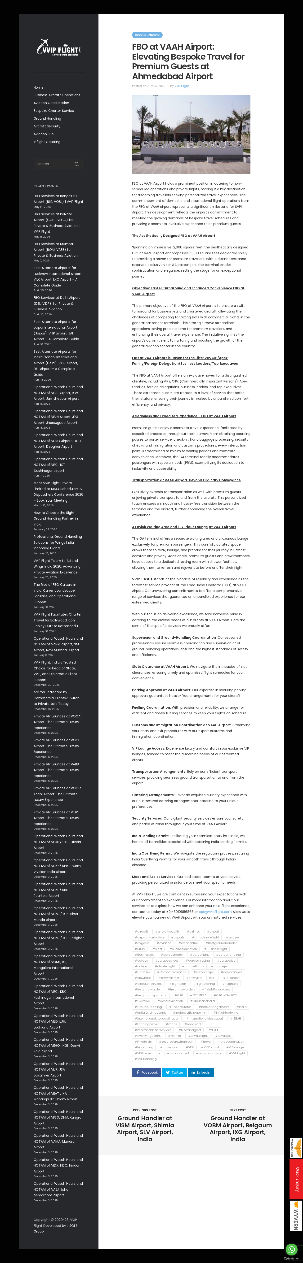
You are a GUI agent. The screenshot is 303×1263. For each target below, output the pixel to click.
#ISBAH (235, 1018)
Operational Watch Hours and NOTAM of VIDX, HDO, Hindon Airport (58, 1165)
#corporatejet (203, 972)
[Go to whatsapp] (292, 1249)
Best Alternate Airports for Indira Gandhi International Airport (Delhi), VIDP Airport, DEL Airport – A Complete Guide (56, 363)
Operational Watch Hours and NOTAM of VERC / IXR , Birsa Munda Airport (58, 914)
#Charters (142, 972)
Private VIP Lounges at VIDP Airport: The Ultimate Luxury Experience (56, 818)
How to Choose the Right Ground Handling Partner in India (56, 518)
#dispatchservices (148, 984)
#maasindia (194, 1024)
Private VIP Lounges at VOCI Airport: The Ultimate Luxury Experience (56, 746)
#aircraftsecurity (167, 932)
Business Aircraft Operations (57, 95)
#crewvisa (194, 978)
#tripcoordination (231, 1042)
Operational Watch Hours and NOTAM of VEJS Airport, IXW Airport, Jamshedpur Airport (58, 393)
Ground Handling (47, 118)
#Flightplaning (204, 984)
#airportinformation (149, 937)
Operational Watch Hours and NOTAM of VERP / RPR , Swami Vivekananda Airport (58, 866)
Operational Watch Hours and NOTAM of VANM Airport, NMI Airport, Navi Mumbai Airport (58, 644)
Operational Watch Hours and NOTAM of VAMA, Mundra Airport (58, 1141)
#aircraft (141, 932)
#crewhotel (143, 978)
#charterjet (219, 966)
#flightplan (177, 984)
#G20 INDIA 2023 (225, 995)
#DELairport (231, 978)
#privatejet (223, 1036)
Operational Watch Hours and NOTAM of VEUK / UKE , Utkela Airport (58, 842)
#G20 (178, 995)
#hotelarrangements (214, 1007)
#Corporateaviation (171, 972)
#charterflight (165, 966)
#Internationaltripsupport (204, 1018)
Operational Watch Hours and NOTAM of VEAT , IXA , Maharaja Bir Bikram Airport (58, 1093)
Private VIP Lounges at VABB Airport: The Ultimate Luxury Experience (56, 770)
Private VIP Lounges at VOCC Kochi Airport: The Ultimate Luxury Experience (57, 794)
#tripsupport (169, 1048)
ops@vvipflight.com (215, 911)
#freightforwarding (216, 990)
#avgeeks (142, 943)
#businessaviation (183, 949)
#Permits (174, 1036)
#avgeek (232, 937)
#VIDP (190, 1048)
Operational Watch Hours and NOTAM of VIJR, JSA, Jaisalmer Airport (58, 1069)
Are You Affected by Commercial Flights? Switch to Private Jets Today (57, 698)
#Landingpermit (147, 1024)
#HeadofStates (180, 1007)
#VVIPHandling (146, 1059)
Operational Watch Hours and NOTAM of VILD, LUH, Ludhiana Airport (58, 1021)
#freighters (230, 984)
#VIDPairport (210, 1048)
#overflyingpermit (148, 1036)
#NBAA (213, 1030)
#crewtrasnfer (168, 978)
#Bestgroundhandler (220, 943)
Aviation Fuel (44, 134)
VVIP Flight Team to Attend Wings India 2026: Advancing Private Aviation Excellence (57, 566)
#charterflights (193, 966)
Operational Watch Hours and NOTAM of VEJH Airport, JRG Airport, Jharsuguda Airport (58, 417)
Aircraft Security (47, 126)
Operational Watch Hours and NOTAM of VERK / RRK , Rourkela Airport (58, 890)
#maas (171, 1024)
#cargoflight (199, 955)
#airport (213, 932)
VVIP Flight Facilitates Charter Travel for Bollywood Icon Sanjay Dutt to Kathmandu (58, 620)
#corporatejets (231, 972)
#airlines (193, 932)
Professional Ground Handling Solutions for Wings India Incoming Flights (58, 542)
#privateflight (198, 1036)
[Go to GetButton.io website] (291, 1258)
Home (39, 87)
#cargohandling (228, 955)
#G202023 (142, 1001)
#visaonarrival (178, 1053)
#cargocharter (172, 955)
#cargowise (226, 961)
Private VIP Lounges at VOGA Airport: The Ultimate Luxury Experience (57, 722)
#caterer (141, 966)
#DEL (212, 978)
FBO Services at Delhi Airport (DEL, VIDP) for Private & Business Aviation (57, 303)
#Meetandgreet (189, 1030)
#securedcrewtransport (176, 1042)
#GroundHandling (148, 1007)
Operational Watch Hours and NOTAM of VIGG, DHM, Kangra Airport (58, 1117)
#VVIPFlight (237, 1053)
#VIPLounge (235, 1048)
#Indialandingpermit (150, 1013)
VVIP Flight (181, 86)
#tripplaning (144, 1048)
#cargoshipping (198, 961)
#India (241, 1007)
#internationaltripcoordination (157, 1018)
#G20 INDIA (198, 995)
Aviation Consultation (51, 102)
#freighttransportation (151, 995)
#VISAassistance (147, 1053)
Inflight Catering (47, 141)
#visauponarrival (209, 1053)
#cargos (141, 961)
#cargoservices (166, 961)
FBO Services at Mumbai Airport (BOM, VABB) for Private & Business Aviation (56, 250)
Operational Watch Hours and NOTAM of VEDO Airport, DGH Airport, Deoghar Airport (58, 441)
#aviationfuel (188, 943)
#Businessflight (215, 949)
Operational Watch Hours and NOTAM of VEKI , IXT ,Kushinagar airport (58, 465)
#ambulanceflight (205, 937)
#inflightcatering (226, 1013)
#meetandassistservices (153, 1030)
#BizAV (140, 949)
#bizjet (157, 949)
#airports (178, 937)
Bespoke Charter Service (54, 110)
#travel (206, 1042)
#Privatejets (143, 1042)
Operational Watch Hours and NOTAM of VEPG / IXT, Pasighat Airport (59, 938)
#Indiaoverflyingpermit (189, 1013)
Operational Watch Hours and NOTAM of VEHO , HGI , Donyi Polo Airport (58, 1045)
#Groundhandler (202, 1001)
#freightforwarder (147, 990)
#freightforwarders (181, 990)
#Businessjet (144, 955)
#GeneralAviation (170, 1001)
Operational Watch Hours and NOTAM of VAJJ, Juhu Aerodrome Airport (58, 1189)
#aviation (164, 943)
